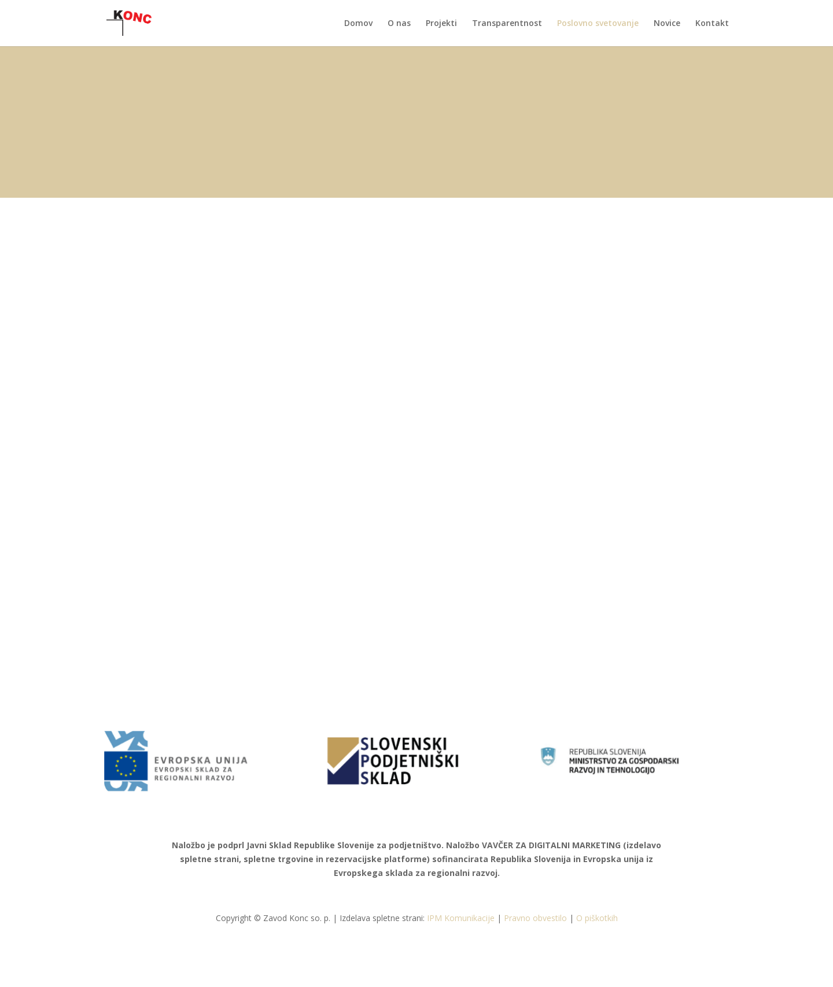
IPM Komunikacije (461, 917)
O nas (399, 23)
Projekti (441, 23)
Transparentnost (507, 23)
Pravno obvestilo (535, 917)
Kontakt (712, 23)
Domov (358, 23)
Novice (667, 23)
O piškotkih (597, 917)
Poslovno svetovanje (598, 23)
